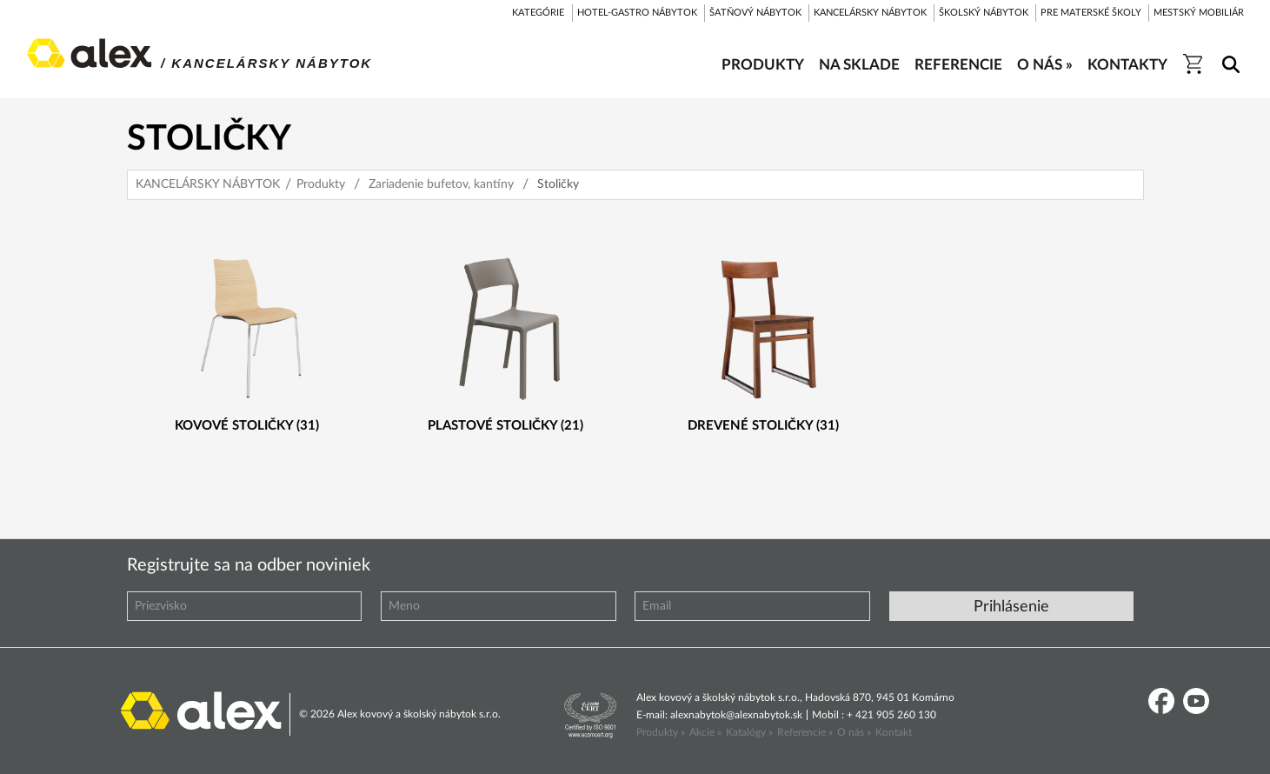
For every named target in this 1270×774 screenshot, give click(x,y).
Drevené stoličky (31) (763, 425)
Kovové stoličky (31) (247, 425)
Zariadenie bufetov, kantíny (441, 184)
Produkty (320, 184)
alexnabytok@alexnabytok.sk (736, 715)
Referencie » (805, 732)
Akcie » (705, 732)
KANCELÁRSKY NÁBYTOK (208, 184)
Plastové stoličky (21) (505, 425)
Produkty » (660, 732)
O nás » (854, 732)
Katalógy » (749, 732)
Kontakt (893, 732)
